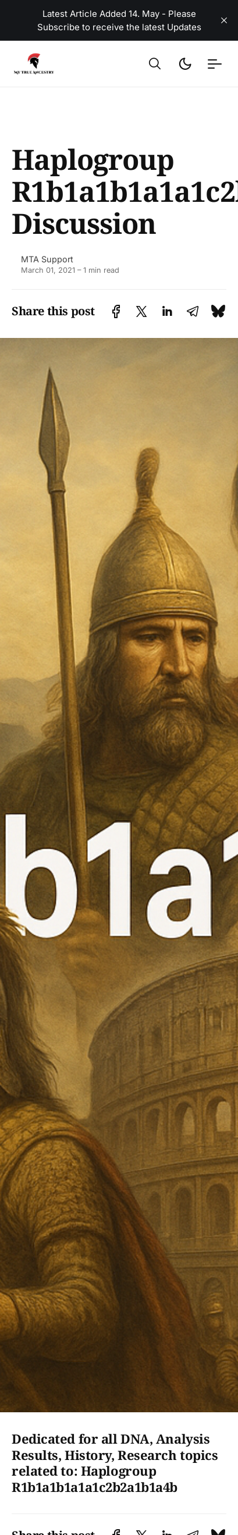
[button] (155, 64)
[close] (224, 20)
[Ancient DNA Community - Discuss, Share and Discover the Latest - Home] (51, 64)
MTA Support (47, 259)
